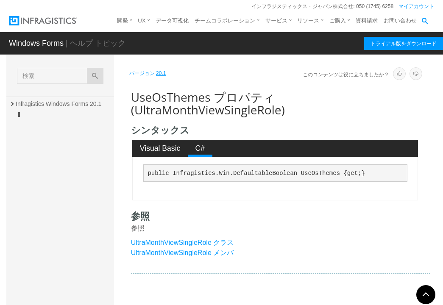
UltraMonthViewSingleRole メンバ (182, 252)
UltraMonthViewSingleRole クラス (182, 242)
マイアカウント (416, 6)
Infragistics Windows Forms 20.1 (58, 103)
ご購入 (337, 20)
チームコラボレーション (225, 20)
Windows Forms (36, 43)
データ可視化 (172, 20)
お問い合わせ (400, 20)
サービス (276, 20)
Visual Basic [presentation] (160, 148)
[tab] (160, 148)
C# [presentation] (200, 148)
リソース (308, 20)
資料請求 (367, 20)
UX (141, 20)
